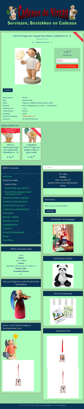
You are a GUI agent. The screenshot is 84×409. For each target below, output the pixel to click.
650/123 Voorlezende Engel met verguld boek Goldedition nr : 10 (10, 148)
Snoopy (6, 236)
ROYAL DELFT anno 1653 (14, 205)
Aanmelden (50, 211)
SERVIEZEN (21, 213)
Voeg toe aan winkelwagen (67, 66)
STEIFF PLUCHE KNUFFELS (15, 202)
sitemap (37, 405)
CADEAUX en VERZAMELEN (21, 209)
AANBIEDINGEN (10, 225)
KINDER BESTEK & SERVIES (16, 198)
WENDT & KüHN (21, 180)
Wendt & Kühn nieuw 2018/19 (16, 188)
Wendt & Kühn (10, 184)
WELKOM (7, 176)
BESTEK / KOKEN (21, 217)
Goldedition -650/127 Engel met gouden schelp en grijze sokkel (31, 148)
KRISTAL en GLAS (11, 221)
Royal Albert (8, 240)
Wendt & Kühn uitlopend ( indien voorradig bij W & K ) (17, 193)
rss (40, 405)
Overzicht (7, 90)
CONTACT (7, 229)
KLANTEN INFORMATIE (21, 232)
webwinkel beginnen (46, 405)
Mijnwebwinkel (61, 405)
